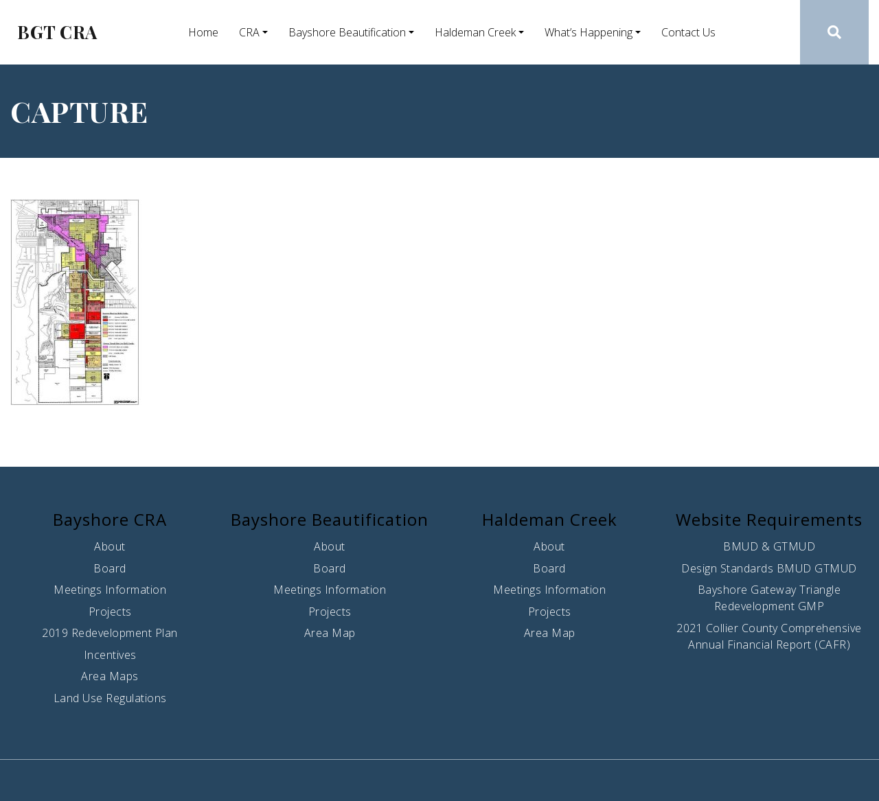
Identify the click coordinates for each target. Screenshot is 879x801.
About (110, 546)
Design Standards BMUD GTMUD (769, 568)
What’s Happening (588, 32)
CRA (249, 32)
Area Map (330, 632)
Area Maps (110, 676)
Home (203, 32)
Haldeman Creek (475, 32)
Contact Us (688, 32)
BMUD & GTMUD (769, 546)
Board (109, 568)
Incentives (110, 654)
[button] (834, 32)
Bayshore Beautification (347, 32)
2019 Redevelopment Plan (110, 632)
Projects (110, 611)
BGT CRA (57, 32)
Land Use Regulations (110, 698)
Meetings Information (110, 589)
